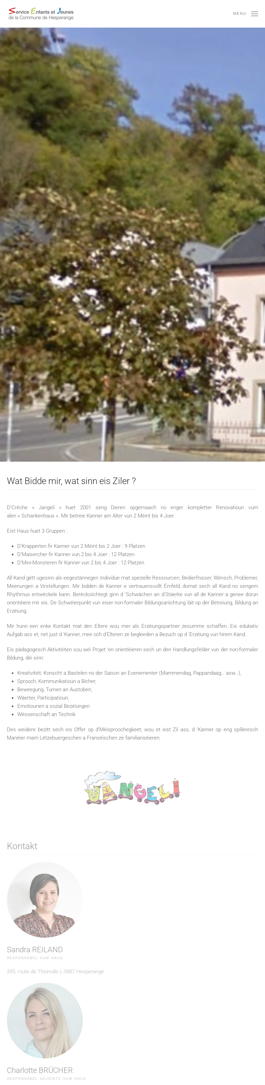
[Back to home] (41, 14)
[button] (245, 14)
